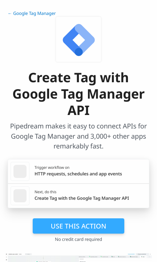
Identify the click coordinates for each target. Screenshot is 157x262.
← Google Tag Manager (32, 13)
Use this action (78, 225)
